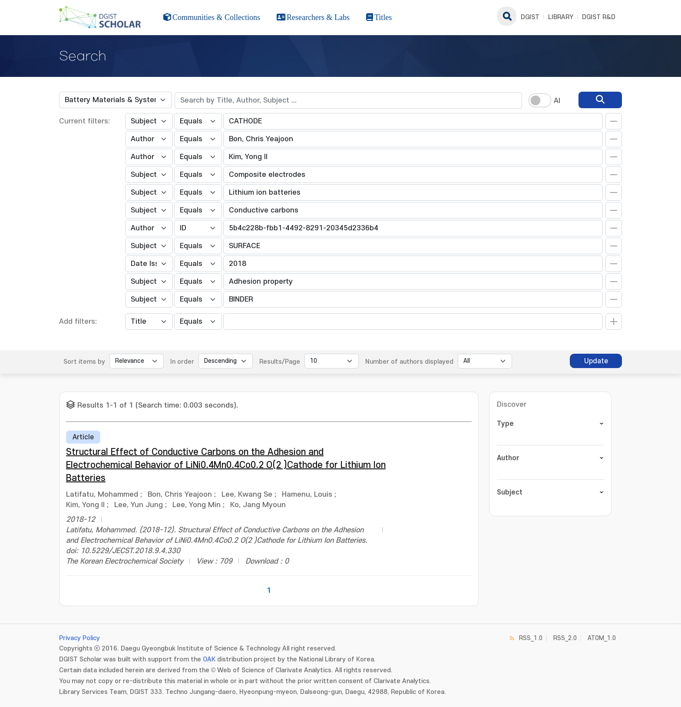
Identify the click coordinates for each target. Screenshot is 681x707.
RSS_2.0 (565, 638)
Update (596, 361)
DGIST (530, 17)
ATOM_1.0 (602, 638)
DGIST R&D (598, 17)
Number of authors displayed (409, 361)
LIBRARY (560, 17)
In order (182, 361)
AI (557, 101)
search (506, 16)
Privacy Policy (79, 638)
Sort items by (84, 361)
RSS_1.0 (530, 638)
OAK (209, 659)
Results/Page (279, 361)
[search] (600, 100)
